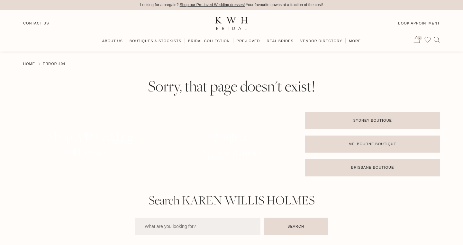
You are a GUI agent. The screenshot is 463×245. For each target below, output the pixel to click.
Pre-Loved (248, 41)
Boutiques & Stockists (155, 41)
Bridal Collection (209, 41)
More (355, 41)
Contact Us (36, 23)
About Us (112, 41)
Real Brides (280, 41)
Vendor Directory (321, 41)
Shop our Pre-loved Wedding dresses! (212, 5)
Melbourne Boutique (372, 144)
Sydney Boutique (372, 120)
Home (29, 64)
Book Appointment (419, 23)
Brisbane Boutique (372, 167)
